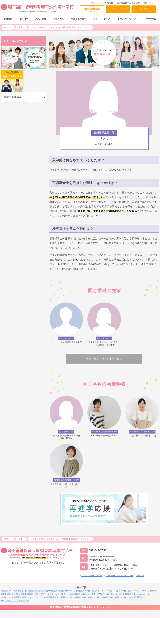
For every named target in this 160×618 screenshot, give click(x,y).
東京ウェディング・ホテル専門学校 (15, 600)
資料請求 (143, 9)
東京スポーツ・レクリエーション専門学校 (109, 591)
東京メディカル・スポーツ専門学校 (142, 591)
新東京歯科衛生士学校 (30, 594)
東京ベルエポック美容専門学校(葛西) (44, 597)
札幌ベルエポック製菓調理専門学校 (129, 597)
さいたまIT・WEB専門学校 (97, 594)
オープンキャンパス (117, 9)
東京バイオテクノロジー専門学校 (54, 594)
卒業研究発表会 (13, 97)
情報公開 (108, 3)
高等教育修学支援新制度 (127, 3)
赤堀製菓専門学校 (77, 594)
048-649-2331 (93, 550)
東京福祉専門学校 (64, 591)
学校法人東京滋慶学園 (26, 591)
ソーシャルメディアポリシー (119, 575)
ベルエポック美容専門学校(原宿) (14, 597)
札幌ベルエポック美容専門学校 (100, 597)
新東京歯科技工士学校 (10, 594)
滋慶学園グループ (8, 591)
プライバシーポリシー (91, 575)
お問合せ (96, 3)
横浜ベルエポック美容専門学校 (130, 594)
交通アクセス (148, 3)
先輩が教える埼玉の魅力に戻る (104, 359)
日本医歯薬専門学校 (82, 591)
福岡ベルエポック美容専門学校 (73, 597)
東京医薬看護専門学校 (46, 591)
